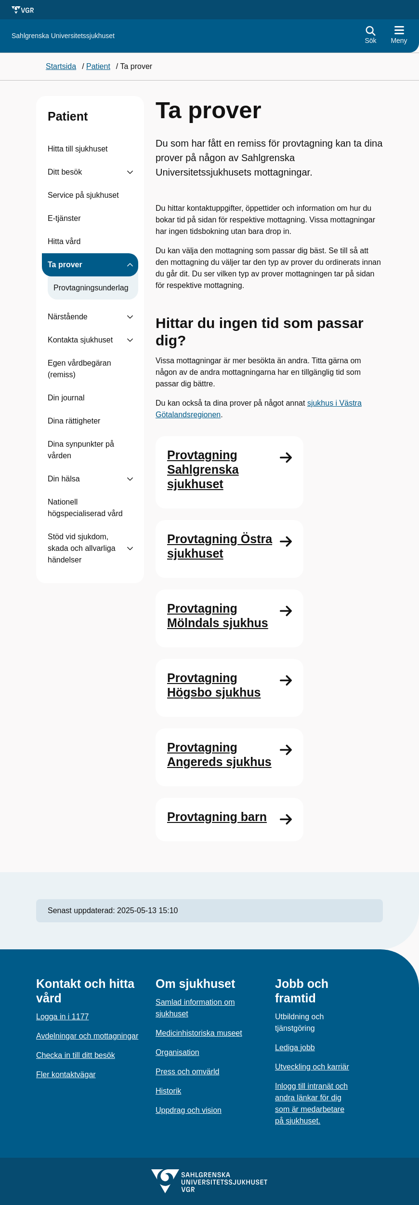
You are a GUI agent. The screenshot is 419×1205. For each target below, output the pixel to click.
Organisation (177, 1052)
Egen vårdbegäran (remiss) (79, 369)
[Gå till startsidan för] (63, 36)
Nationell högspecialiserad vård (85, 508)
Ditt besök (65, 172)
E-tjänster (64, 218)
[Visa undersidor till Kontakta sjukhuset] (130, 340)
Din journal (66, 398)
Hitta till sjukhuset (78, 149)
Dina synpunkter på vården (81, 450)
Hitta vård (64, 241)
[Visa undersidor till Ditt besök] (130, 172)
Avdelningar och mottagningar (87, 1036)
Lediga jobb (295, 1047)
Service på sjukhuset (83, 195)
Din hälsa (64, 479)
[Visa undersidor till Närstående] (130, 317)
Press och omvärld (188, 1072)
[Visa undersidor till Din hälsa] (130, 479)
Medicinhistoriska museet (199, 1033)
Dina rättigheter (74, 421)
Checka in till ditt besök (75, 1055)
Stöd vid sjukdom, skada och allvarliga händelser (82, 548)
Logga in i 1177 (62, 1017)
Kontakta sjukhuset (80, 340)
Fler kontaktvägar (66, 1074)
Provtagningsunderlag (91, 288)
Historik (168, 1091)
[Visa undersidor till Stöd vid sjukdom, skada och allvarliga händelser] (130, 548)
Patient (68, 116)
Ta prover (65, 264)
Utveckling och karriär (312, 1067)
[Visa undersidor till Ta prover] (130, 265)
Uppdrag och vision (189, 1110)
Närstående (68, 317)
